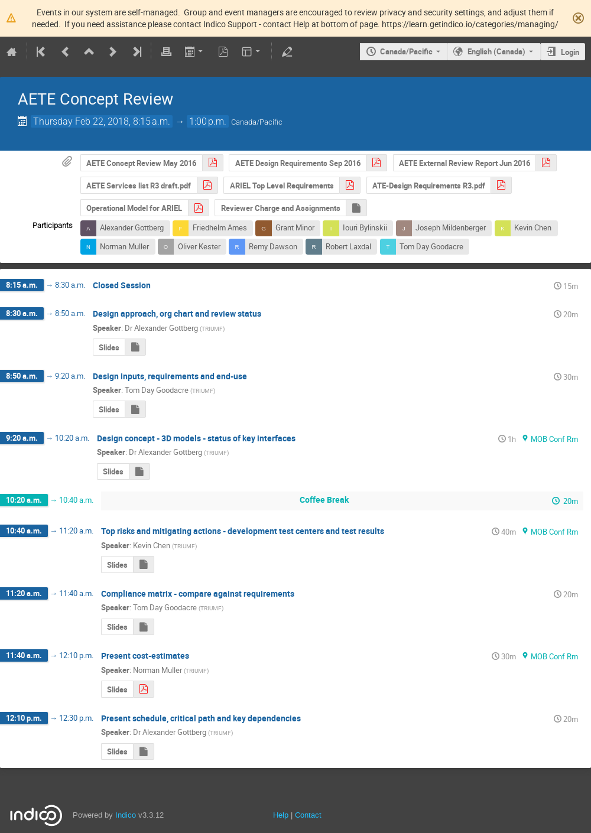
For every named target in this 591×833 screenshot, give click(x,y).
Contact (308, 815)
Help (280, 815)
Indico (125, 815)
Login (570, 52)
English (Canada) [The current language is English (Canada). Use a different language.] (496, 51)
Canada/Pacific (406, 51)
